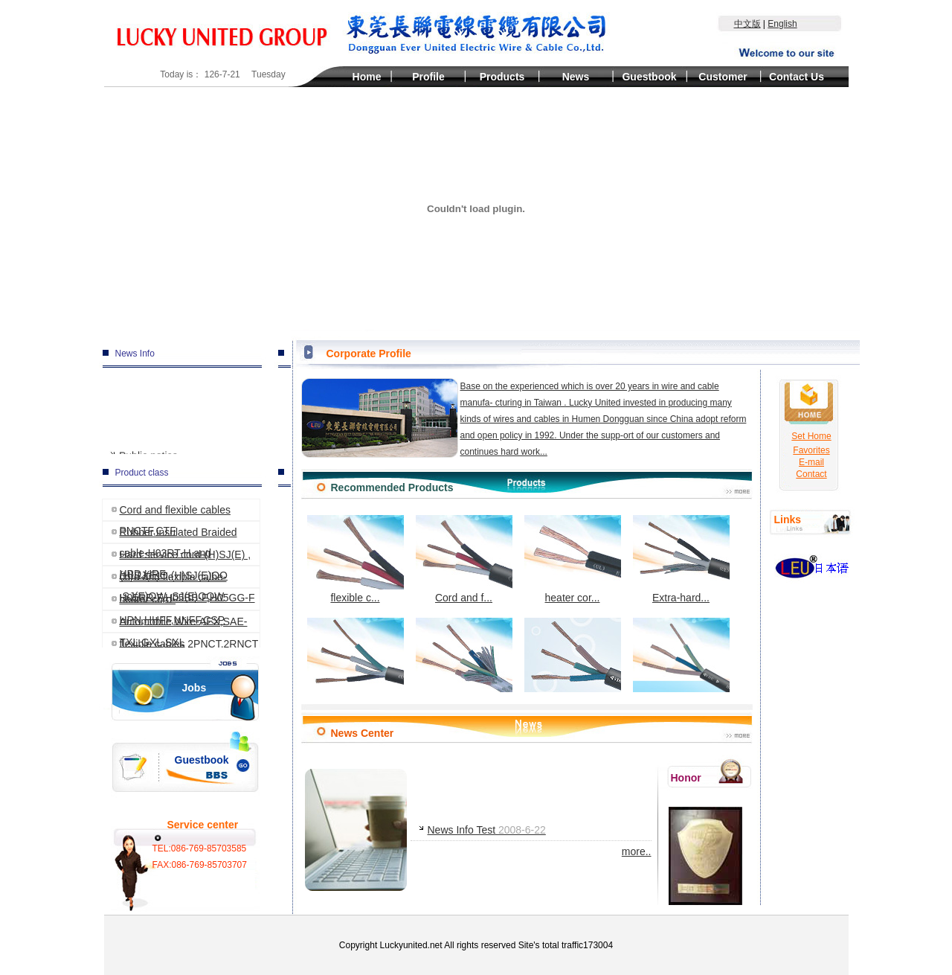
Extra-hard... (681, 559)
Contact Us (796, 77)
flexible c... (355, 559)
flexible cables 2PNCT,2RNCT (189, 644)
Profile (428, 77)
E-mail (811, 461)
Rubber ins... (464, 662)
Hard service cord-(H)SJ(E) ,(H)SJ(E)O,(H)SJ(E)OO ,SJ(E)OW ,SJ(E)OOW (185, 557)
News (576, 77)
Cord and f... (464, 559)
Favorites (811, 449)
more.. (637, 851)
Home (367, 77)
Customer (722, 77)
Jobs (194, 688)
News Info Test (487, 830)
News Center (362, 733)
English (782, 24)
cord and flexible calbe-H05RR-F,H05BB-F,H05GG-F (187, 579)
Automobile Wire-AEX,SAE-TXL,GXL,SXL (184, 624)
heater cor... (572, 559)
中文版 (747, 24)
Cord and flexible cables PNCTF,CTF (175, 512)
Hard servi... (355, 662)
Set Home (811, 436)
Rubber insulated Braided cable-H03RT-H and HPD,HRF (178, 534)
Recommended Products (392, 487)
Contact (811, 473)
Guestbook (649, 77)
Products (502, 77)
